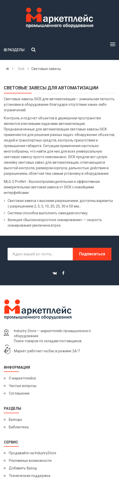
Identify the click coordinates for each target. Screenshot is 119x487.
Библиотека (19, 427)
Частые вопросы (22, 386)
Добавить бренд (23, 468)
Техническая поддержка (29, 476)
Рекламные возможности (30, 461)
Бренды (15, 420)
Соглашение (19, 393)
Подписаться (92, 254)
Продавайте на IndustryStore (32, 453)
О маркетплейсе (22, 378)
